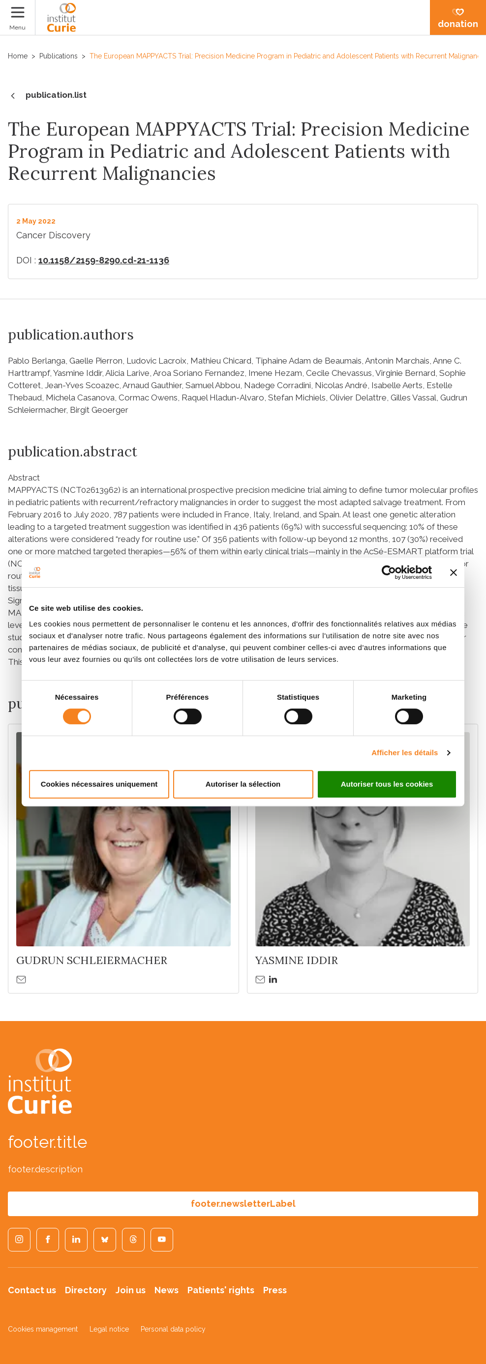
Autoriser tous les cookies (387, 784)
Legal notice (109, 1329)
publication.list (47, 96)
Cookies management (43, 1329)
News (166, 1290)
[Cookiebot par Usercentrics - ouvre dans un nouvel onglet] (389, 572)
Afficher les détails (404, 752)
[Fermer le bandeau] (453, 572)
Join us (131, 1290)
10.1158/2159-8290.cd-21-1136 (103, 260)
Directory (86, 1290)
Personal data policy (173, 1329)
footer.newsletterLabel (243, 1203)
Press (275, 1290)
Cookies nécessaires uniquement (99, 784)
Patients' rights (220, 1290)
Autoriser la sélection (243, 784)
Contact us (32, 1290)
